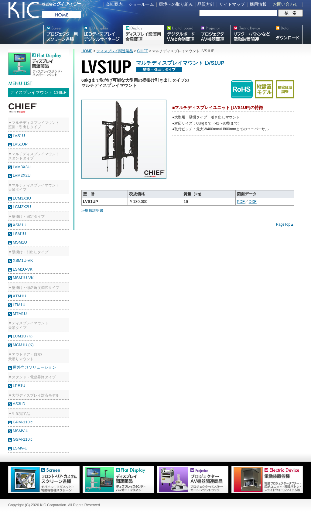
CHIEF (142, 51)
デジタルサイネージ (102, 34)
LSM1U (19, 233)
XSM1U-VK (23, 260)
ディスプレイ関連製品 (115, 51)
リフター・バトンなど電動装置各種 (252, 34)
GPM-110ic (22, 422)
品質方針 (205, 4)
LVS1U (19, 135)
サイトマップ (232, 4)
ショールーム (141, 4)
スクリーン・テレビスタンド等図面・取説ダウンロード (288, 34)
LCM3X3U (22, 198)
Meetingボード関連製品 (181, 34)
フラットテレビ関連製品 (143, 34)
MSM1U (20, 242)
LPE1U (19, 385)
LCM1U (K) (22, 336)
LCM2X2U (22, 206)
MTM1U (20, 313)
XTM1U (19, 296)
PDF (241, 201)
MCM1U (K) (23, 345)
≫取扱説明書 (92, 210)
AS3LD (19, 404)
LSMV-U (20, 448)
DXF (253, 201)
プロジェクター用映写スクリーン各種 (62, 34)
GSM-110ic (22, 439)
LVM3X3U (21, 167)
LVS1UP (20, 144)
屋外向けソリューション (34, 367)
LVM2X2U (21, 175)
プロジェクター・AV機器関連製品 (214, 34)
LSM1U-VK (22, 269)
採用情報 (258, 4)
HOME (86, 51)
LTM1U (19, 304)
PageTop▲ (285, 224)
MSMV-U (21, 431)
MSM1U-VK (23, 277)
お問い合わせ (285, 4)
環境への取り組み (176, 4)
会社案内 (114, 4)
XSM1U (19, 225)
